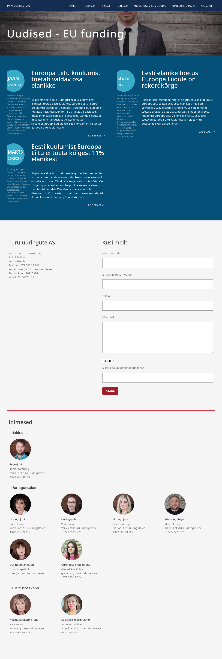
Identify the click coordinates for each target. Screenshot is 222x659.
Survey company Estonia (126, 132)
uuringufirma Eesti (125, 136)
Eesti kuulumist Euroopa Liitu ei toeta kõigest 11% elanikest (67, 152)
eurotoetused (13, 113)
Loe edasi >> (96, 135)
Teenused (122, 5)
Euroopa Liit (21, 107)
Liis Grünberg (15, 114)
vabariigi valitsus (14, 133)
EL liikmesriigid (15, 97)
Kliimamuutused (124, 122)
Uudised (90, 5)
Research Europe (125, 127)
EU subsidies (131, 104)
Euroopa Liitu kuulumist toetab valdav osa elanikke (66, 79)
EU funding (19, 101)
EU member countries (17, 103)
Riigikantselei (21, 122)
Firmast (105, 5)
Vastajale (206, 5)
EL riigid (22, 98)
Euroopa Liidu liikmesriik (17, 182)
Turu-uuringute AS (18, 5)
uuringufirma (13, 201)
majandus (21, 116)
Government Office (125, 116)
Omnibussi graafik (183, 5)
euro (119, 107)
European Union (14, 110)
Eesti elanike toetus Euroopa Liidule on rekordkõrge (170, 79)
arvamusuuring (14, 95)
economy (11, 169)
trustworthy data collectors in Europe (18, 129)
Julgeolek (121, 119)
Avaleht (74, 5)
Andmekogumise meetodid (150, 5)
